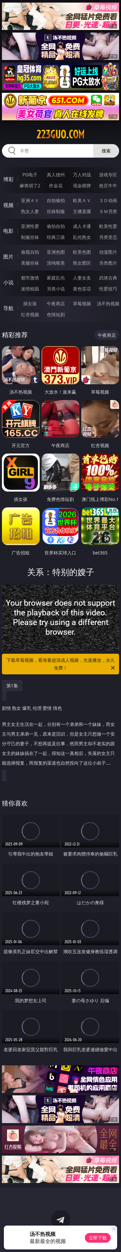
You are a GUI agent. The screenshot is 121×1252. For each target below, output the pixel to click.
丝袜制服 (56, 211)
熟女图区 (82, 263)
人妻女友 (82, 278)
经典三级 (56, 237)
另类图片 (108, 263)
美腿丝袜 (30, 263)
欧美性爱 (108, 226)
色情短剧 (56, 314)
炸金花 (56, 185)
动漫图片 (108, 252)
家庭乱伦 (56, 278)
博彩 (8, 179)
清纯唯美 (56, 263)
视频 (8, 205)
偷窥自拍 (30, 252)
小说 (8, 282)
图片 (8, 256)
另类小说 (56, 289)
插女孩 (30, 303)
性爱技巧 (108, 289)
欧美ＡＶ (82, 200)
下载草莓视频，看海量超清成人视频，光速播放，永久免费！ (61, 664)
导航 (8, 308)
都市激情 (30, 278)
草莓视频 (82, 303)
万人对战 (82, 174)
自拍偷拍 (56, 200)
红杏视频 (30, 314)
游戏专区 (108, 174)
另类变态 (108, 237)
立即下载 (98, 1238)
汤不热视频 (108, 303)
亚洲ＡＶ (30, 200)
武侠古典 (108, 278)
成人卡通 (82, 226)
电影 (8, 230)
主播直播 (82, 211)
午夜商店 (56, 303)
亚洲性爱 (30, 226)
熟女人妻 (30, 211)
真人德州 (56, 174)
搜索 (106, 151)
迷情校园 (30, 289)
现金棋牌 (82, 185)
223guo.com (60, 134)
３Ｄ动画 (108, 200)
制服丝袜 (30, 237)
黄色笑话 (82, 289)
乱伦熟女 (82, 237)
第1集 (12, 685)
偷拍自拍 (56, 226)
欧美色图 (82, 252)
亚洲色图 (56, 252)
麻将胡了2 (30, 185)
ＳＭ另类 (108, 211)
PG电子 (29, 174)
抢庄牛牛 (108, 185)
